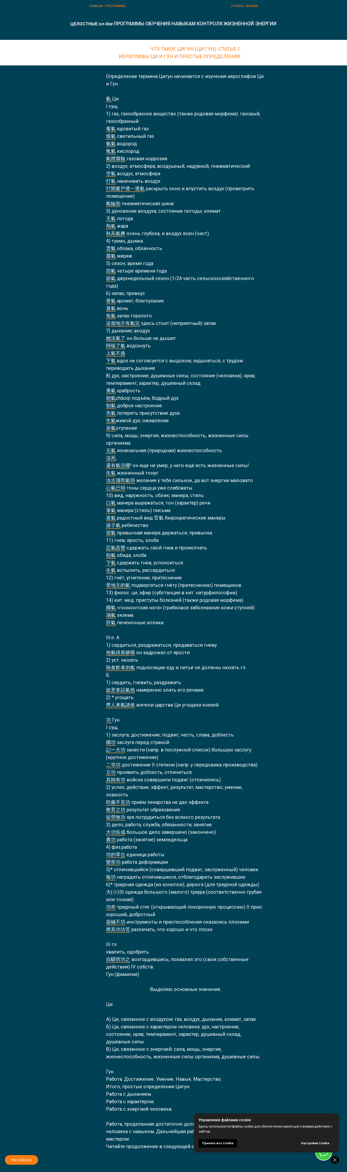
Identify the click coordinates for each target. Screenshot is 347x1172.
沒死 (111, 458)
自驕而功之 (118, 959)
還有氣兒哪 (118, 465)
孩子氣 (113, 525)
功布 (111, 907)
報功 (111, 877)
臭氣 (111, 308)
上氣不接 (115, 353)
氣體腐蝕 (115, 158)
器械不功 (115, 922)
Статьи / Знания (244, 6)
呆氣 (111, 428)
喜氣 (111, 518)
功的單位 (115, 854)
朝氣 (111, 398)
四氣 (111, 271)
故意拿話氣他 (120, 690)
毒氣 (111, 129)
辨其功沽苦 (118, 929)
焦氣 (111, 316)
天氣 (111, 218)
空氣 (111, 173)
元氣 (111, 450)
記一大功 (115, 750)
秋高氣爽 (115, 233)
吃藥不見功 (118, 802)
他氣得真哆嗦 (120, 652)
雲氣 (111, 248)
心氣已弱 (115, 488)
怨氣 (111, 555)
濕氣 (111, 615)
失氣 (111, 413)
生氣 (111, 420)
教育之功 (115, 810)
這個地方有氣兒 (123, 323)
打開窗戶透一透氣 (125, 188)
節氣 (111, 278)
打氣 (111, 181)
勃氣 (111, 405)
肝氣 (111, 622)
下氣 (111, 361)
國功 (111, 742)
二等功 (113, 765)
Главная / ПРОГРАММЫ (107, 6)
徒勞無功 (115, 817)
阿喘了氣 (115, 346)
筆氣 (111, 510)
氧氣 (111, 151)
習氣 (111, 533)
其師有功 (115, 780)
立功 (111, 772)
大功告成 (115, 832)
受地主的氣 (118, 585)
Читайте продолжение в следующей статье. (157, 1146)
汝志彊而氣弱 (120, 480)
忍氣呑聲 (115, 548)
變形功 (113, 862)
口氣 (111, 503)
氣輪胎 (113, 203)
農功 (111, 839)
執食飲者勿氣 (120, 667)
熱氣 (111, 226)
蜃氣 (111, 256)
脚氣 (111, 608)
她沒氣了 (115, 338)
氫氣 (111, 144)
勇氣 (111, 390)
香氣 (111, 301)
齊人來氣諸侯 (120, 705)
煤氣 (111, 136)
